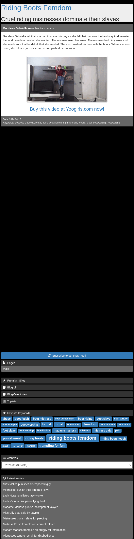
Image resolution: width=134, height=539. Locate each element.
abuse (6, 418)
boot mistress (42, 418)
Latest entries (13, 478)
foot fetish (124, 424)
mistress (85, 430)
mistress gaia (102, 430)
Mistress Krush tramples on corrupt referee (29, 524)
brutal (38, 122)
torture (82, 122)
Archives (10, 458)
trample (31, 446)
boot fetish (22, 418)
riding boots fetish (114, 438)
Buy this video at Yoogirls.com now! (67, 109)
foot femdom (108, 424)
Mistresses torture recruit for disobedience (29, 535)
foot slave (9, 430)
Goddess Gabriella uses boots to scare (28, 28)
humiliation (43, 430)
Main (6, 368)
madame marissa (65, 430)
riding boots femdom (53, 122)
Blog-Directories (15, 394)
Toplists (9, 401)
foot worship (114, 122)
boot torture (120, 418)
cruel (89, 122)
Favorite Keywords (16, 413)
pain (117, 430)
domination (73, 424)
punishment (71, 122)
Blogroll (9, 387)
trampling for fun (52, 446)
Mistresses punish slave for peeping (25, 518)
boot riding (85, 418)
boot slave (103, 418)
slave (5, 446)
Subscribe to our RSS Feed (67, 355)
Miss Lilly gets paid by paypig (21, 512)
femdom (90, 424)
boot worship (99, 122)
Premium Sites (14, 380)
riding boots (34, 438)
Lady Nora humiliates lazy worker (23, 495)
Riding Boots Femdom (36, 8)
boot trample (9, 424)
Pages (9, 363)
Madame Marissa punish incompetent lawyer (30, 507)
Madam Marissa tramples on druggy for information (34, 529)
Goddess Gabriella (24, 122)
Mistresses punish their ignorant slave (26, 489)
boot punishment (64, 418)
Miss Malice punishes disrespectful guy (27, 484)
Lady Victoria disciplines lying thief (24, 501)
